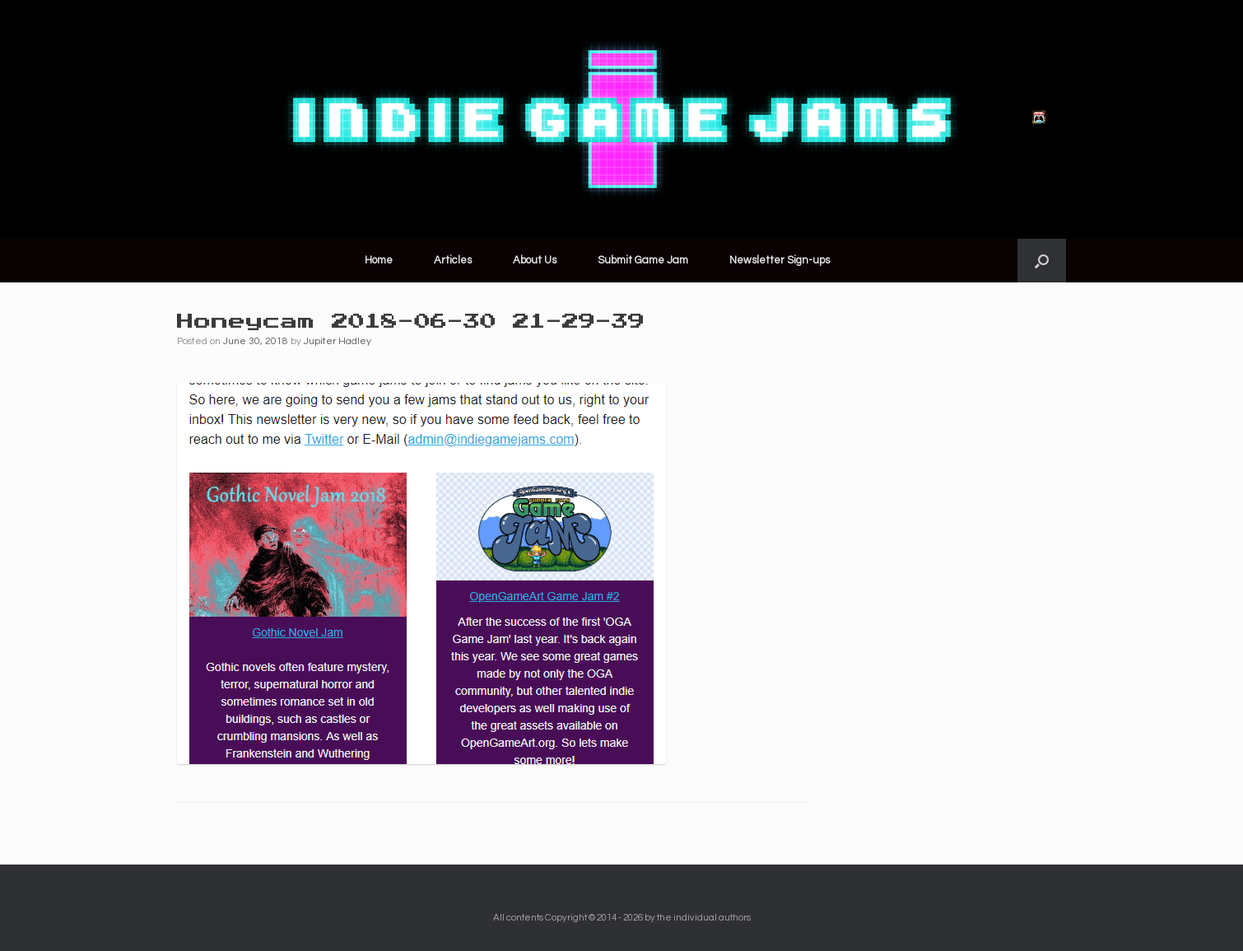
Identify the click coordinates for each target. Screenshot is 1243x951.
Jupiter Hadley (337, 341)
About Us (534, 260)
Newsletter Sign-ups (779, 260)
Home (379, 260)
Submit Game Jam (643, 260)
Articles (453, 260)
